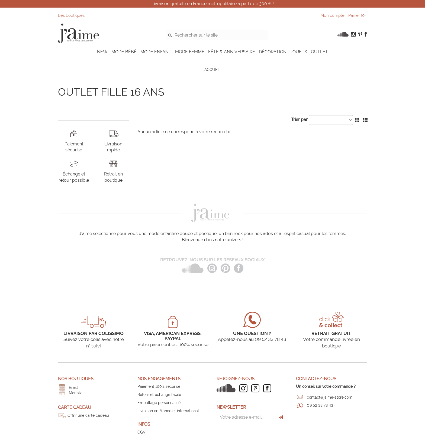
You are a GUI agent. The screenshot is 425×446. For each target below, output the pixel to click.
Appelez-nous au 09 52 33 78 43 (252, 339)
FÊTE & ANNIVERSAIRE (231, 51)
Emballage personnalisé (159, 403)
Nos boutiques (76, 378)
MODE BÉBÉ (124, 51)
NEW (102, 51)
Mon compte (332, 15)
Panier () (357, 15)
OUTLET (319, 51)
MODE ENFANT (155, 51)
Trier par (299, 119)
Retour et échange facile (159, 394)
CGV (141, 432)
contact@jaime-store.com (329, 397)
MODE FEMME (189, 51)
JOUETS (298, 51)
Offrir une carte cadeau (88, 415)
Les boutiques (71, 15)
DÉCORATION (272, 51)
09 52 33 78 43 (320, 405)
